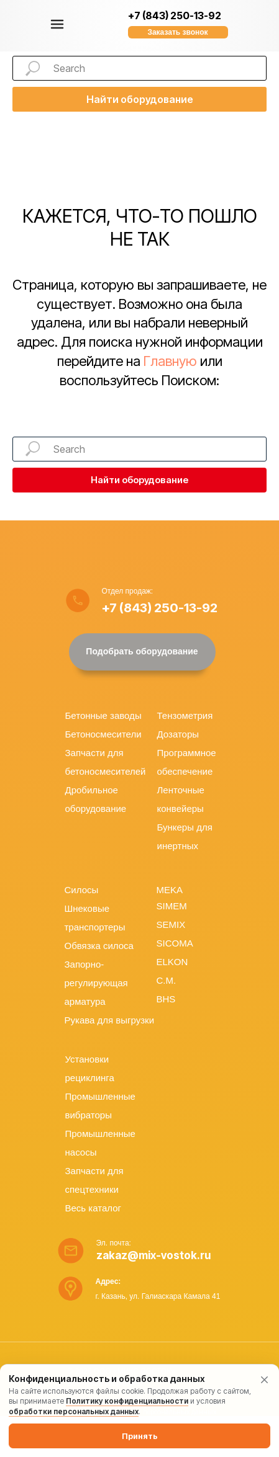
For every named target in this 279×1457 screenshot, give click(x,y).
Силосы (82, 889)
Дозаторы (178, 734)
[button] (178, 32)
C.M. (166, 980)
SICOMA (175, 943)
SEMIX (171, 924)
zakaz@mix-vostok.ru (153, 1255)
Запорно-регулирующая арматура (96, 983)
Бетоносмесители (103, 734)
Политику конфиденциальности (127, 1401)
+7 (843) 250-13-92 (174, 15)
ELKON (172, 961)
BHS (166, 999)
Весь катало (91, 1208)
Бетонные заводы (103, 715)
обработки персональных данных (74, 1411)
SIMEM (172, 906)
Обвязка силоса (99, 945)
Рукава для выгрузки (110, 1020)
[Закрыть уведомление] (264, 1379)
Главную (170, 361)
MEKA (170, 889)
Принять (140, 1436)
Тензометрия (185, 715)
